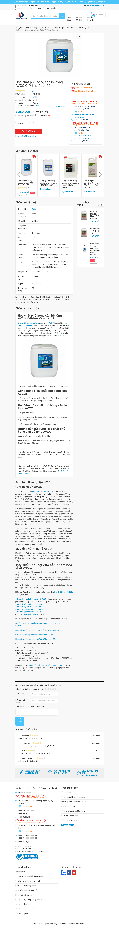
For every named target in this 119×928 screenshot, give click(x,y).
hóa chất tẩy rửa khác (30, 614)
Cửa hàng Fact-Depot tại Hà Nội (73, 811)
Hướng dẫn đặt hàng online (25, 886)
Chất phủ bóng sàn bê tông (28, 323)
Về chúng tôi (66, 792)
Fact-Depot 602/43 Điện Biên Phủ (74, 802)
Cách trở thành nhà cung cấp (26, 890)
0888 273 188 (72, 17)
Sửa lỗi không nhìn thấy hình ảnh (27, 881)
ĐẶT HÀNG (28, 131)
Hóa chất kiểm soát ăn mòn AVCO (29, 604)
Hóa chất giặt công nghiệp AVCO (29, 612)
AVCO (34, 209)
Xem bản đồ (82, 112)
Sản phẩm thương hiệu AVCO (32, 482)
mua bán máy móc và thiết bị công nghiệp (46, 665)
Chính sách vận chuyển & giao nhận (28, 900)
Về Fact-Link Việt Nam (69, 820)
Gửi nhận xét (20, 721)
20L (63, 336)
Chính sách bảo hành (23, 904)
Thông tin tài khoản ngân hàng (73, 797)
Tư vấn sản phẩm (22, 914)
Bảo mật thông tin (68, 806)
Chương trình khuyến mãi (25, 909)
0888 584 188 (83, 20)
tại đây (36, 105)
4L (58, 336)
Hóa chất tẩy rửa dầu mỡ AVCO (28, 607)
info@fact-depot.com (95, 5)
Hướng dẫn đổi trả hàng (24, 895)
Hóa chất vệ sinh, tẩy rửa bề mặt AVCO (31, 599)
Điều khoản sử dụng (23, 872)
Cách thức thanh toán (69, 816)
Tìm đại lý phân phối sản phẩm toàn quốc (31, 876)
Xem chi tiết (60, 107)
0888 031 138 (83, 17)
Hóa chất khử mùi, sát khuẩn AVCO (30, 609)
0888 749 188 (72, 20)
